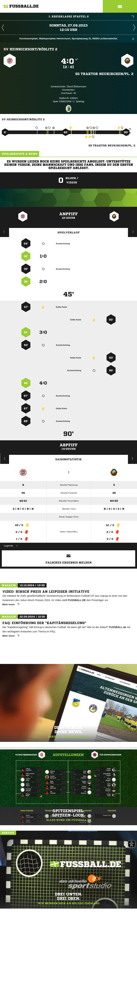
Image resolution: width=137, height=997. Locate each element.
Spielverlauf (68, 232)
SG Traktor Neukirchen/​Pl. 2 (104, 73)
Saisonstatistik (68, 459)
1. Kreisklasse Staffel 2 (91, 16)
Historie (4, 458)
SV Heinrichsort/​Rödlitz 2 (30, 49)
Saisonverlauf (132, 458)
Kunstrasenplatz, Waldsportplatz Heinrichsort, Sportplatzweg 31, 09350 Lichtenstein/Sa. (76, 39)
